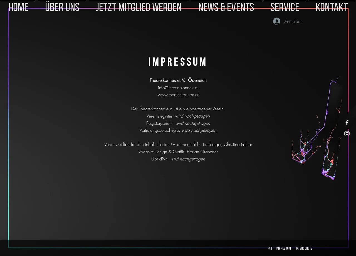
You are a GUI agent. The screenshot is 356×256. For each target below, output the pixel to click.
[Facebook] (346, 122)
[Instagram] (346, 133)
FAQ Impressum (278, 248)
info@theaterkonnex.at (178, 87)
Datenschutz (304, 248)
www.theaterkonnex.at (178, 94)
